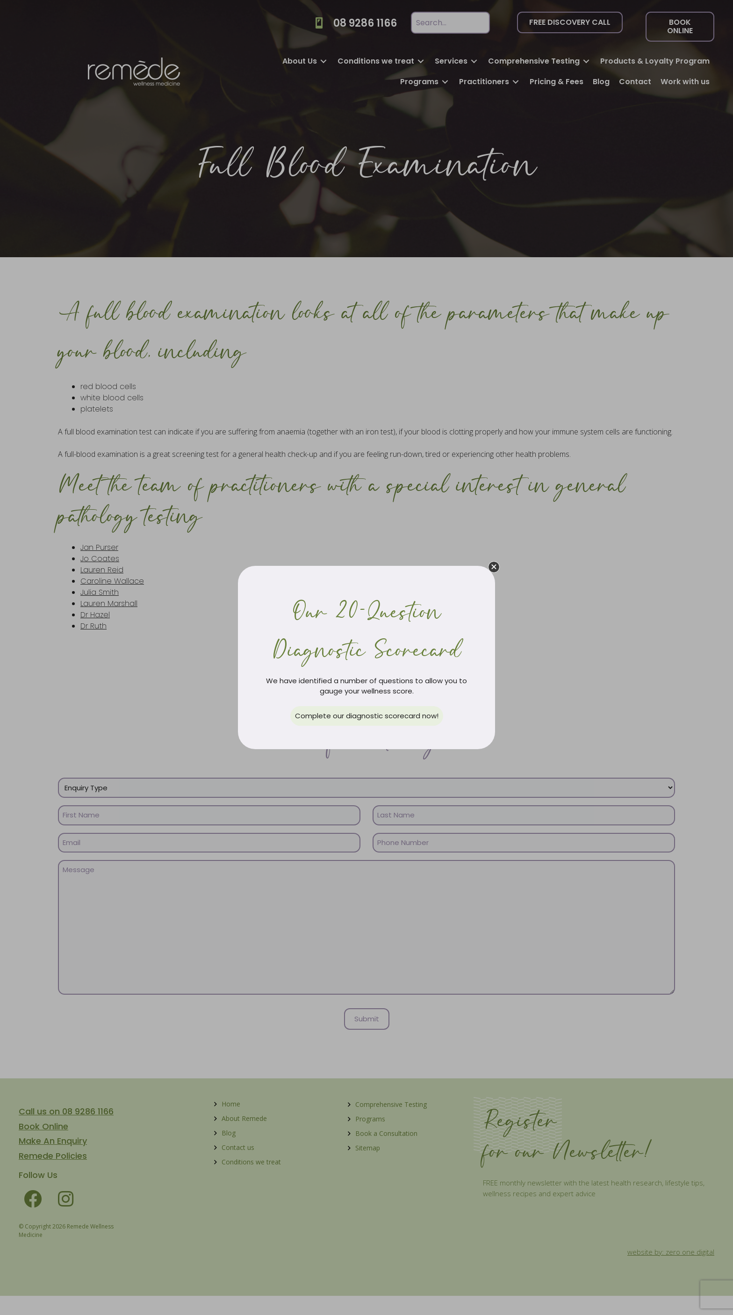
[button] (494, 567)
